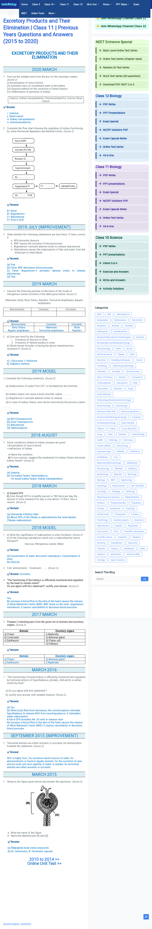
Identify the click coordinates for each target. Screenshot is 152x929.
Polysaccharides (118, 503)
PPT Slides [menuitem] (121, 4)
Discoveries (102, 388)
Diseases (118, 388)
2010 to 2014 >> (44, 859)
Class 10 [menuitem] (48, 4)
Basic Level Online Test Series (118, 50)
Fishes (113, 428)
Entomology (121, 406)
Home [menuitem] (24, 4)
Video (142, 548)
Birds (118, 348)
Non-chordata (137, 485)
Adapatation (102, 320)
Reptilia (118, 525)
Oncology (101, 491)
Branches (101, 360)
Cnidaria (122, 377)
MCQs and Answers (112, 280)
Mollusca (132, 468)
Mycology (132, 474)
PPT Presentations (112, 113)
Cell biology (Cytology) (123, 366)
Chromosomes (133, 371)
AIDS (99, 314)
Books (130, 348)
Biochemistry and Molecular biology (113, 343)
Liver (116, 457)
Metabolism (132, 463)
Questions (26, 924)
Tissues (114, 548)
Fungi (99, 434)
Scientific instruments (134, 531)
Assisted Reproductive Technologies (114, 337)
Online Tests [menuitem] (37, 13)
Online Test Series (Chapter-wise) (120, 59)
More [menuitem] (51, 13)
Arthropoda (102, 331)
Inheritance (135, 451)
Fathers (100, 428)
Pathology (130, 491)
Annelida (129, 326)
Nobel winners (118, 485)
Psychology (102, 520)
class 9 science (118, 560)
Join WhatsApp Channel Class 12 (123, 26)
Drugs (130, 388)
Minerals (119, 468)
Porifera (100, 508)
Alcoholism (137, 320)
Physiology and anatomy (108, 497)
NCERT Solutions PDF (113, 130)
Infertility (120, 451)
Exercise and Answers (114, 271)
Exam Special (108, 121)
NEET (113, 480)
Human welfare (104, 446)
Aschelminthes (120, 331)
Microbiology (103, 468)
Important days (104, 451)
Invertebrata (102, 457)
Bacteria (140, 337)
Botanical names (104, 354)
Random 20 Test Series (114, 67)
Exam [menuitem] (136, 4)
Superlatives (116, 543)
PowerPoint (115, 508)
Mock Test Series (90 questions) (119, 76)
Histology (113, 440)
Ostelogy (116, 491)
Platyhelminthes (132, 497)
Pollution (101, 503)
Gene (110, 434)
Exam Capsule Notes (113, 138)
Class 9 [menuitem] (36, 4)
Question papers (11, 924)
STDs (116, 531)
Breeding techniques (120, 360)
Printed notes (103, 514)
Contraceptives (104, 383)
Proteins (135, 514)
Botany (121, 354)
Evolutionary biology (106, 423)
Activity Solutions (111, 288)
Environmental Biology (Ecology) (112, 417)
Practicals (130, 508)
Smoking (101, 543)
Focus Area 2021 (129, 428)
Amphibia (101, 326)
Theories (101, 548)
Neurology (102, 485)
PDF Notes (107, 104)
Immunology (122, 446)
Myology (101, 480)
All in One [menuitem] (92, 4)
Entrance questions (130, 411)
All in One (106, 155)
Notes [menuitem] (106, 4)
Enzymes (136, 417)
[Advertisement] (44, 894)
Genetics (122, 434)
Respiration (133, 525)
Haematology (138, 434)
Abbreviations (123, 314)
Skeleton (137, 537)
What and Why (133, 554)
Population (136, 503)
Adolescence (120, 320)
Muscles (118, 474)
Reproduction (103, 525)
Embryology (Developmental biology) (114, 400)
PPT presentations (112, 184)
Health (100, 440)
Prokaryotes (120, 514)
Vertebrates (129, 548)
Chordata (116, 371)
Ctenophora (122, 383)
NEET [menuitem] (24, 13)
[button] (5, 13)
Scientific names (104, 537)
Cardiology (102, 366)
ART (109, 314)
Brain (132, 354)
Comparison (137, 377)
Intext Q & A (108, 263)
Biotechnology (103, 348)
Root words (102, 531)
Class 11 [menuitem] (64, 4)
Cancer (139, 360)
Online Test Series (111, 147)
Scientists (122, 537)
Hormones (128, 440)
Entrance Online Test (106, 411)
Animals (115, 326)
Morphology (102, 474)
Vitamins (101, 554)
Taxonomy (132, 543)
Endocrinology (103, 406)
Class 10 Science (105, 377)
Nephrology (126, 480)
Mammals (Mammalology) (109, 463)
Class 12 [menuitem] (77, 4)
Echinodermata (104, 394)
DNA (135, 383)
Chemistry (101, 371)
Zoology (101, 560)
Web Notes (116, 554)
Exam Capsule (127, 423)
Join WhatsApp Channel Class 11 (123, 18)
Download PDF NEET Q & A (116, 84)
